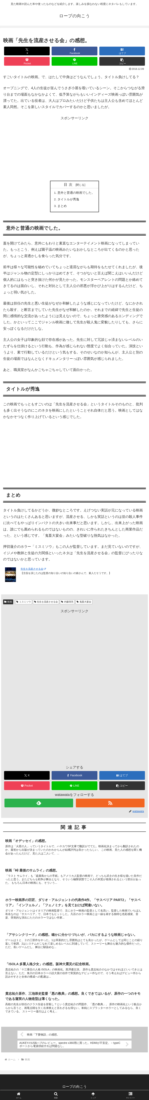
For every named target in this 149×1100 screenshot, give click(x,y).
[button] (122, 61)
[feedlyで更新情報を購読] (38, 803)
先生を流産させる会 (33, 569)
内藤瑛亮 (67, 602)
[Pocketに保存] (27, 61)
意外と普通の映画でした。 (76, 193)
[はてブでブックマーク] (122, 51)
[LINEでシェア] (74, 61)
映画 (8, 602)
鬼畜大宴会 (84, 602)
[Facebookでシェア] (74, 51)
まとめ (62, 206)
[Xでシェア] (27, 51)
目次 (69, 185)
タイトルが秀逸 (68, 200)
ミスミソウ (23, 602)
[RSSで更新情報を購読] (110, 803)
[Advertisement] (74, 148)
